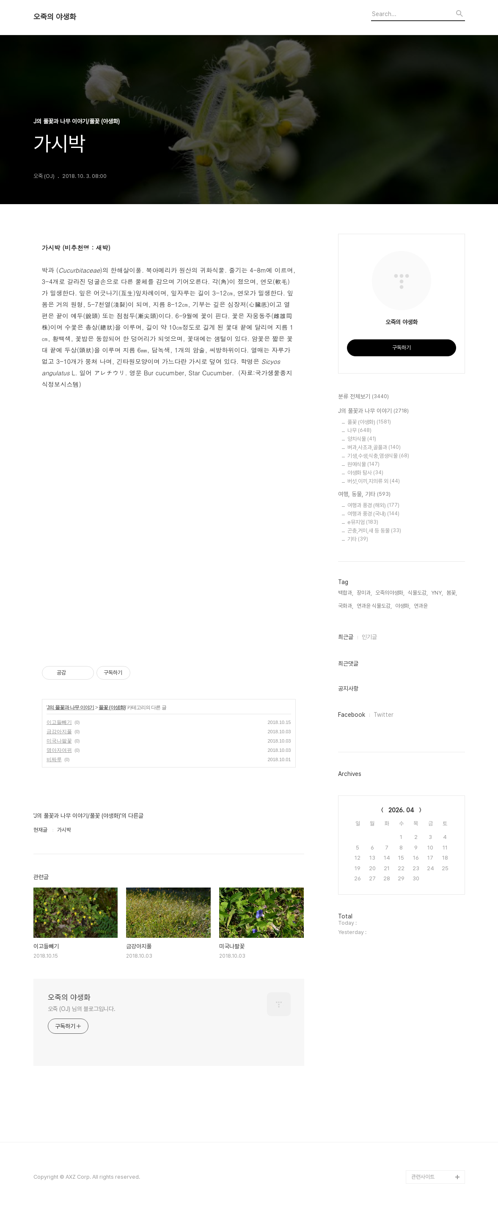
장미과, (364, 593)
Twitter (383, 714)
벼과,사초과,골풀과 (374, 447)
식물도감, (418, 593)
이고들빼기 (59, 722)
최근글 (345, 637)
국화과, (345, 606)
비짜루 (54, 759)
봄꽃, (451, 593)
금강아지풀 (59, 732)
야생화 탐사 (365, 473)
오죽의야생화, (389, 593)
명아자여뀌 (59, 750)
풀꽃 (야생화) (112, 707)
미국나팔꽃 (59, 741)
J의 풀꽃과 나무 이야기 (70, 707)
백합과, (345, 593)
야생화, (402, 606)
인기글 (369, 637)
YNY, (437, 593)
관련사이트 (423, 1177)
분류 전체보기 (363, 397)
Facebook (351, 714)
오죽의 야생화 (54, 17)
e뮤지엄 (362, 522)
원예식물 (363, 464)
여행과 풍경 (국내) (373, 514)
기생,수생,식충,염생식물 (378, 456)
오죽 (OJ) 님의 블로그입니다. (82, 1008)
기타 (357, 539)
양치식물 (361, 439)
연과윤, (421, 606)
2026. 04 (401, 810)
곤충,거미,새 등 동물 (374, 530)
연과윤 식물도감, (374, 606)
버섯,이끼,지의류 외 (373, 481)
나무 (359, 430)
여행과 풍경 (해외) (373, 505)
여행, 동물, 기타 (364, 494)
